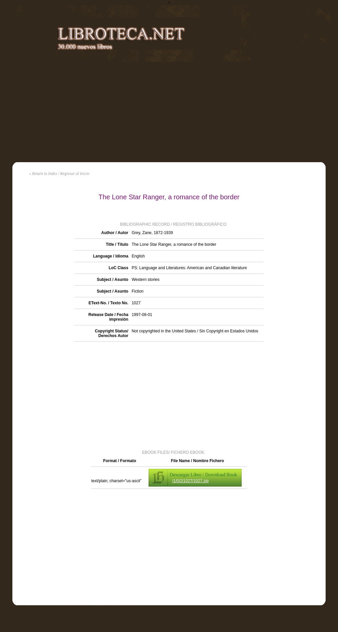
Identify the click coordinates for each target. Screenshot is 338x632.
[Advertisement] (169, 112)
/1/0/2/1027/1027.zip (190, 481)
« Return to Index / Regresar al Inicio (59, 173)
